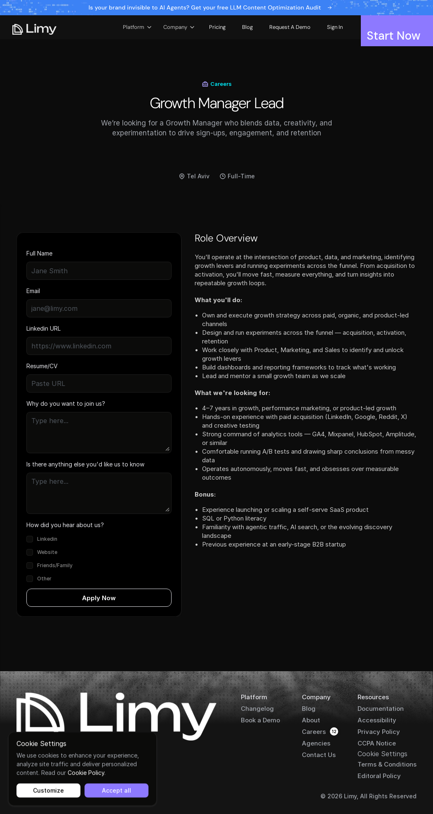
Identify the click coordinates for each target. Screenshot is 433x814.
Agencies (316, 743)
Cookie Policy (86, 772)
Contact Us (319, 755)
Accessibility (377, 720)
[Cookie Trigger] (382, 753)
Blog (308, 708)
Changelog (257, 708)
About (311, 720)
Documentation (381, 708)
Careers (314, 732)
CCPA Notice (377, 743)
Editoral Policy (379, 776)
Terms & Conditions (387, 764)
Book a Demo (260, 720)
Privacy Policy (379, 732)
